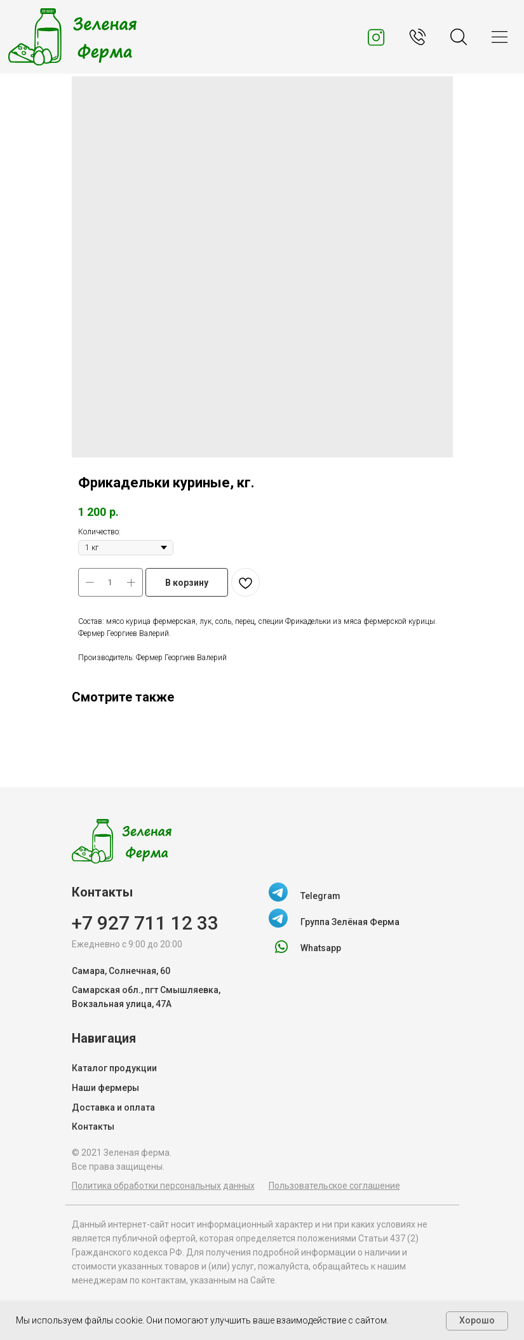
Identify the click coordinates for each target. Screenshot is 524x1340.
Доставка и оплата (113, 1107)
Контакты (93, 1126)
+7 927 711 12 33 (145, 923)
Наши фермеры (105, 1088)
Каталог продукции (114, 1068)
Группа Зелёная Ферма (350, 922)
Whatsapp (320, 948)
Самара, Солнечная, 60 (121, 971)
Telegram (320, 896)
